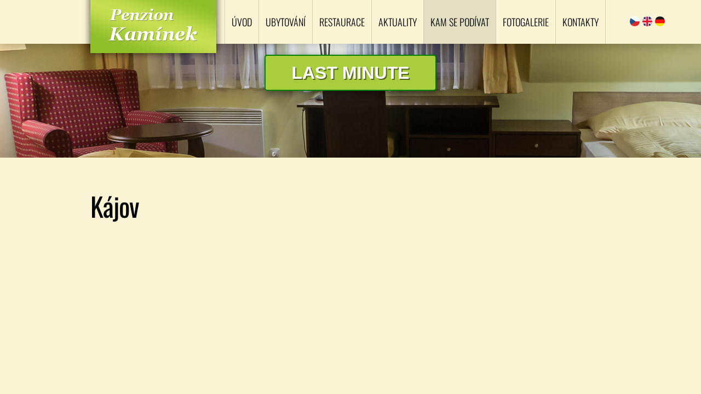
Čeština (635, 21)
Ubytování (286, 22)
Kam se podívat (459, 22)
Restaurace (342, 22)
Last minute (350, 73)
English (647, 21)
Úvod (242, 22)
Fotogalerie (526, 22)
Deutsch (660, 21)
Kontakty (580, 22)
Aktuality (397, 22)
